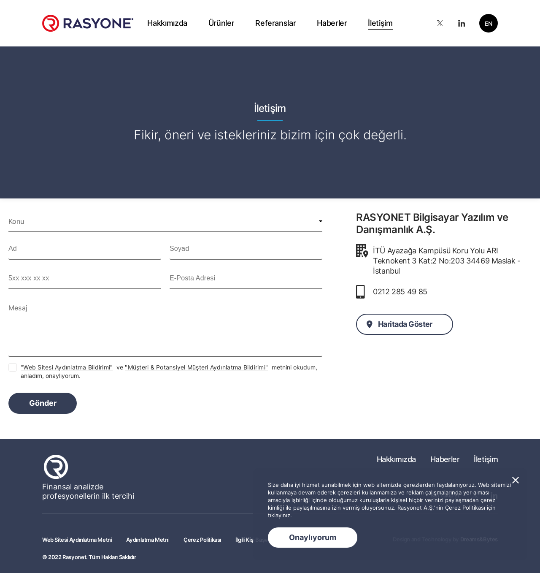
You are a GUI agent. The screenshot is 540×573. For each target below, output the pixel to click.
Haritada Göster (405, 324)
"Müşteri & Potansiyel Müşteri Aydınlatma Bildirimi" (196, 367)
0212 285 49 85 (400, 291)
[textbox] (165, 221)
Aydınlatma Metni (147, 539)
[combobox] (165, 221)
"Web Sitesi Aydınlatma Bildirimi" (67, 367)
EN (488, 23)
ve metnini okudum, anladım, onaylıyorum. (169, 371)
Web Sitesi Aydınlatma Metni (77, 539)
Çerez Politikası (202, 539)
